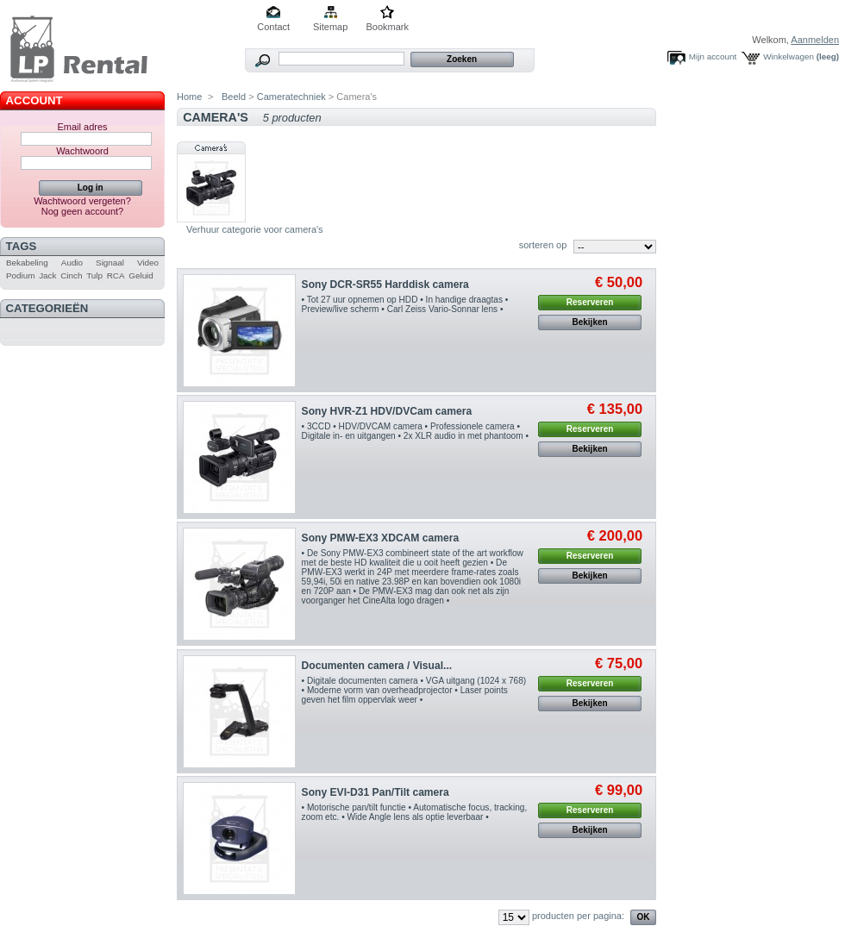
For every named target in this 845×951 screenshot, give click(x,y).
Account (34, 100)
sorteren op (543, 245)
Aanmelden (815, 39)
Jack (47, 275)
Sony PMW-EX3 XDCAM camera (381, 538)
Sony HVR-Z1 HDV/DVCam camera (387, 411)
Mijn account (712, 56)
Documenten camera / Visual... (377, 666)
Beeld (232, 96)
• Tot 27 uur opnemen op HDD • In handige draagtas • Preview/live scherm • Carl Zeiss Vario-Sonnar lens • (405, 304)
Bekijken (590, 322)
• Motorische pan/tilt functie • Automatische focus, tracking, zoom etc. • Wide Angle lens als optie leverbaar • (415, 812)
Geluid (140, 275)
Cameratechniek (291, 96)
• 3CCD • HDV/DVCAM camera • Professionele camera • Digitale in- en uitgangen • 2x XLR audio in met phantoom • (415, 431)
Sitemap (330, 27)
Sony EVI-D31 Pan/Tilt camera (375, 792)
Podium (20, 275)
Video (148, 262)
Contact (273, 27)
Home (189, 96)
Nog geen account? (82, 211)
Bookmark (387, 27)
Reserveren (589, 302)
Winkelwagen (788, 56)
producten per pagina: (578, 915)
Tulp (94, 275)
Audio (72, 262)
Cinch (71, 275)
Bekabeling (27, 262)
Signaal (110, 262)
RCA (116, 275)
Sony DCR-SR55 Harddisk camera (385, 284)
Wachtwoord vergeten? (82, 201)
